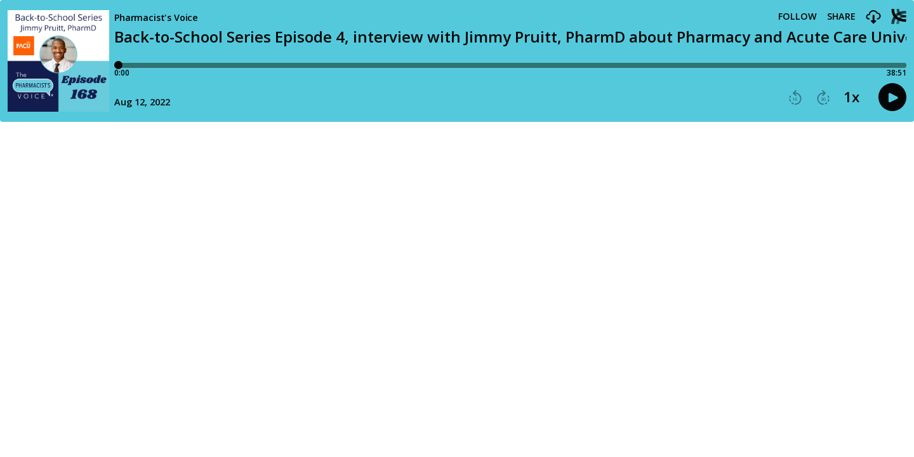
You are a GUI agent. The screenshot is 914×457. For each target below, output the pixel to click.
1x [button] (851, 97)
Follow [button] (797, 16)
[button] (873, 17)
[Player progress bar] (510, 65)
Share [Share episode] (841, 16)
